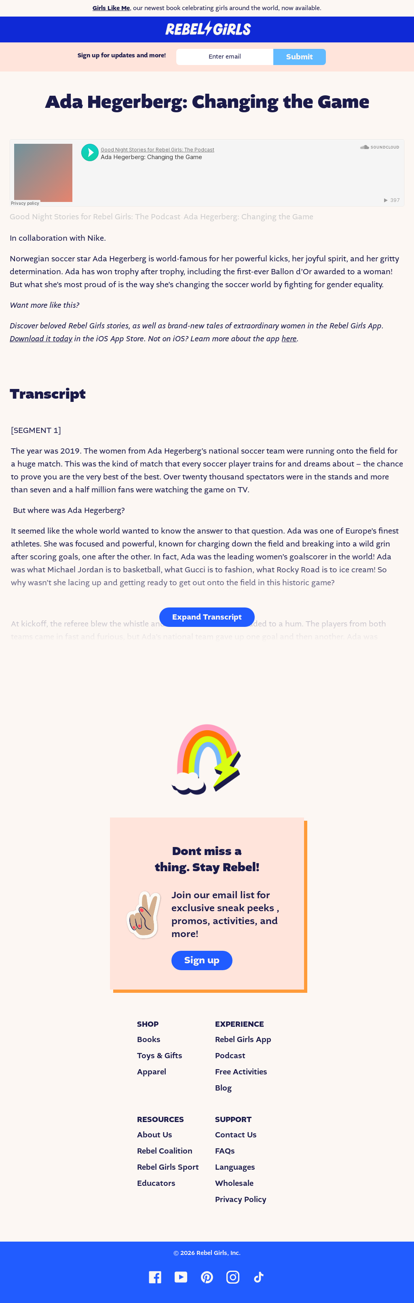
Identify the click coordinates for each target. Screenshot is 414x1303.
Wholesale (234, 1183)
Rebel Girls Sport (168, 1167)
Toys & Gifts (159, 1056)
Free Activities (241, 1072)
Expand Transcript (207, 617)
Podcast (230, 1056)
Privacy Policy (240, 1199)
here (289, 339)
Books (149, 1039)
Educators (156, 1183)
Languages (235, 1167)
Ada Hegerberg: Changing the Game (248, 217)
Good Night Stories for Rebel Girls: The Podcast (95, 217)
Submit (299, 57)
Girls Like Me (111, 8)
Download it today (41, 339)
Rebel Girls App (243, 1039)
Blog (223, 1088)
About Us (154, 1135)
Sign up (202, 960)
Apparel (151, 1072)
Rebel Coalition (164, 1151)
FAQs (225, 1151)
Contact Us (236, 1135)
